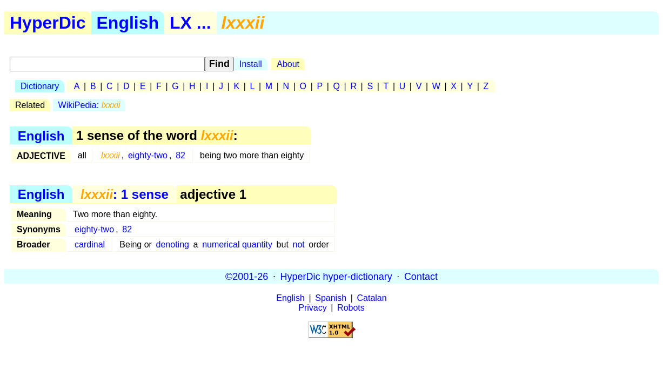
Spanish (330, 298)
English (128, 22)
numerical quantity (237, 244)
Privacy (312, 307)
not (298, 244)
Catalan (372, 298)
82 (180, 155)
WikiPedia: (89, 105)
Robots (351, 307)
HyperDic (48, 22)
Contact (421, 276)
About (288, 64)
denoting (172, 244)
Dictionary (40, 86)
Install (250, 64)
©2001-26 (246, 276)
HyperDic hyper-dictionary (336, 276)
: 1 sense (125, 194)
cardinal (90, 244)
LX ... (190, 22)
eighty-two (148, 155)
